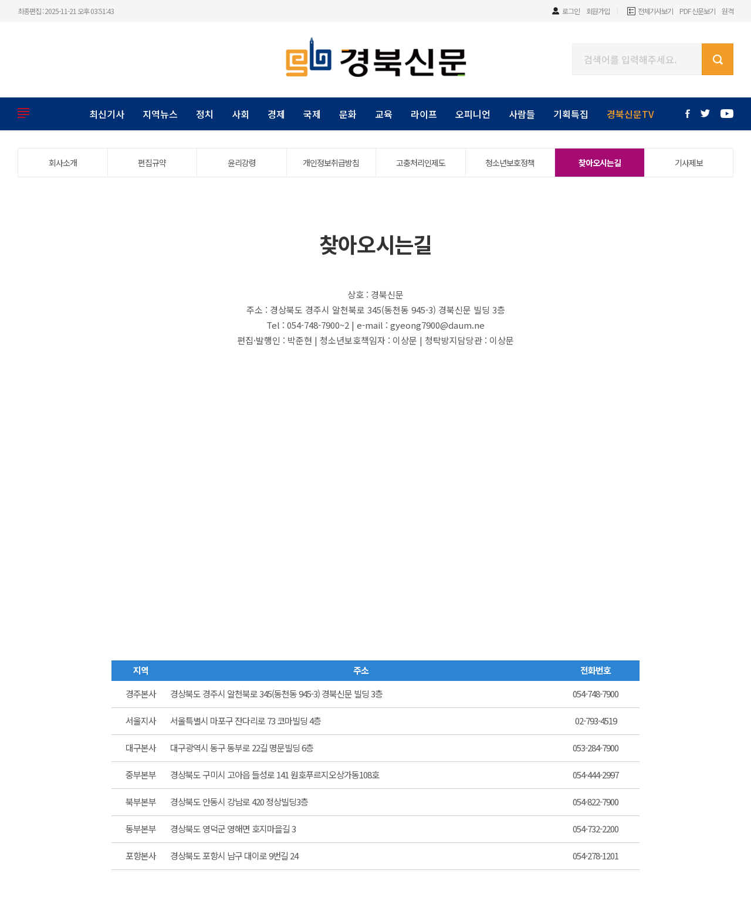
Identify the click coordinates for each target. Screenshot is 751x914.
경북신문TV (630, 114)
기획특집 (570, 114)
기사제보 (689, 162)
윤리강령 (242, 162)
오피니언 (472, 114)
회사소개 (63, 162)
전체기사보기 (655, 11)
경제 (276, 114)
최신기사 (106, 114)
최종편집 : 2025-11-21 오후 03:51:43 (66, 11)
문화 (348, 114)
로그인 (571, 11)
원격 (727, 11)
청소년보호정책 (510, 162)
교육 (384, 114)
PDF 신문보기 (697, 11)
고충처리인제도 (420, 162)
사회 (240, 114)
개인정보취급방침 (331, 162)
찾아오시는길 (600, 162)
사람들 (522, 114)
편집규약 (152, 162)
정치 (205, 114)
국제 (312, 114)
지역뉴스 (160, 114)
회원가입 (598, 11)
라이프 (424, 114)
